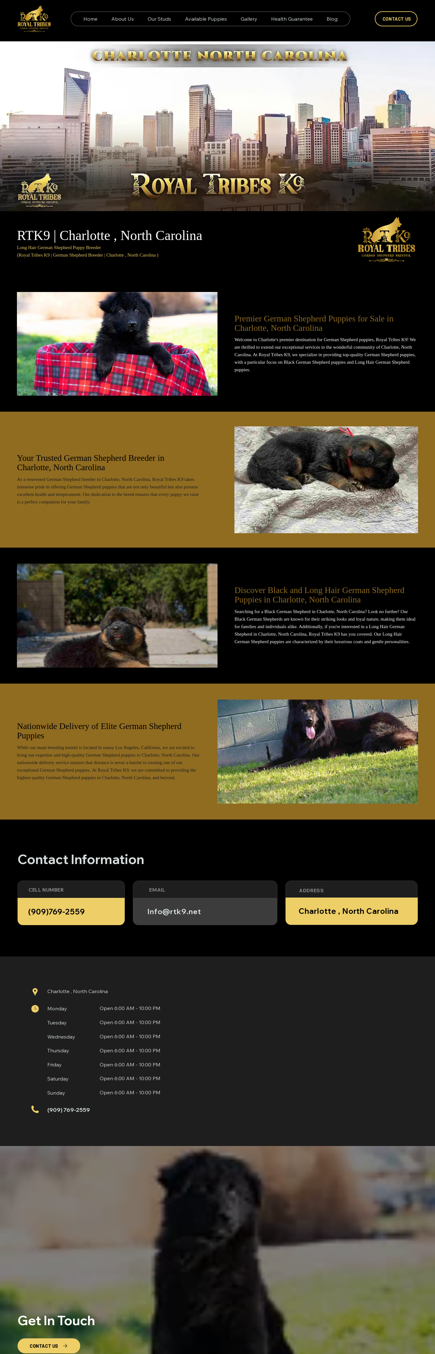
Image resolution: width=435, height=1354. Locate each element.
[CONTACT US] (396, 18)
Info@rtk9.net (174, 911)
